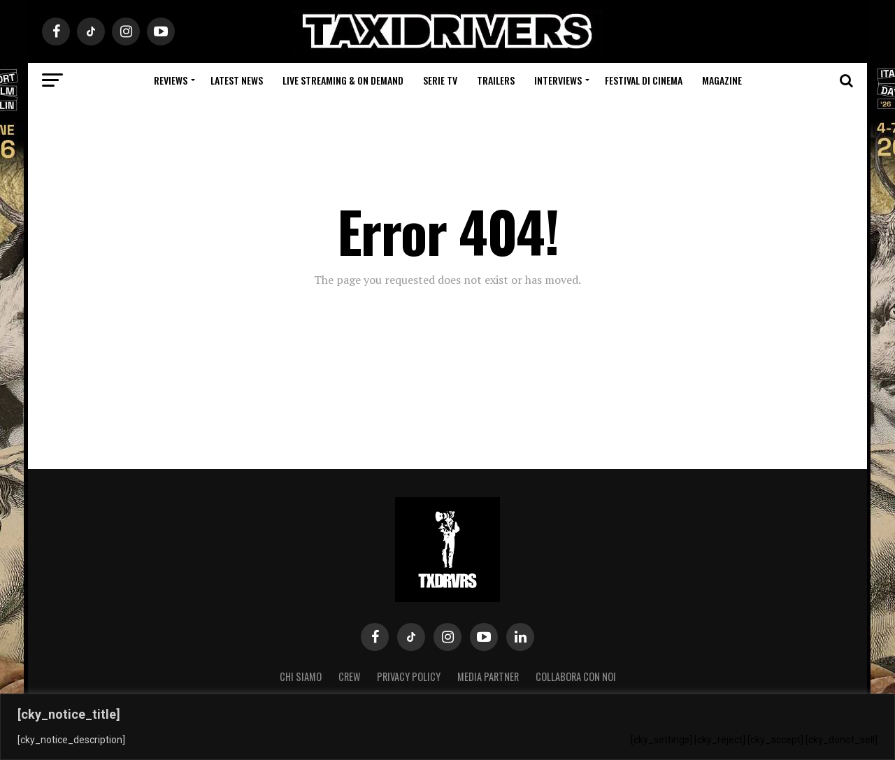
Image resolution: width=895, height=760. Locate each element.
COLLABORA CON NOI (576, 676)
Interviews (558, 80)
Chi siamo (301, 676)
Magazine (722, 80)
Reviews (170, 80)
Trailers (496, 80)
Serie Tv (440, 80)
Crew (349, 676)
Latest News (236, 80)
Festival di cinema (643, 80)
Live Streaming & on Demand (342, 80)
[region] (447, 727)
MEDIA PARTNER (488, 676)
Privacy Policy (409, 676)
